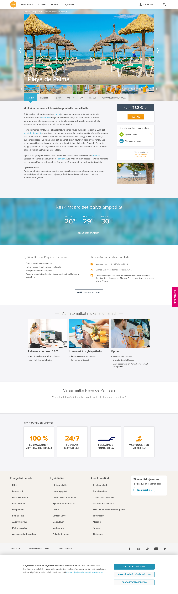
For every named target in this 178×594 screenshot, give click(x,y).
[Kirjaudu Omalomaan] (146, 4)
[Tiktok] (147, 549)
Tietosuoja (15, 549)
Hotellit (44, 98)
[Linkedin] (165, 549)
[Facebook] (130, 549)
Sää (81, 98)
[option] (89, 49)
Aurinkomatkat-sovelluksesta (140, 155)
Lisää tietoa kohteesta (88, 292)
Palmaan (61, 158)
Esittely (30, 98)
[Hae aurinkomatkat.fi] (164, 4)
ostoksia (96, 155)
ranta (57, 114)
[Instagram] (138, 549)
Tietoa (58, 98)
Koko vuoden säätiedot (88, 233)
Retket (92, 98)
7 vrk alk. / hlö (135, 108)
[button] (135, 173)
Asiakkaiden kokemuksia (114, 98)
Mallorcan (46, 117)
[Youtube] (156, 549)
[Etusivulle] (13, 4)
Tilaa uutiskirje (144, 490)
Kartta (70, 98)
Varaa (136, 117)
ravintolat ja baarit (32, 133)
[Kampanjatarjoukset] (175, 297)
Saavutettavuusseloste (39, 549)
